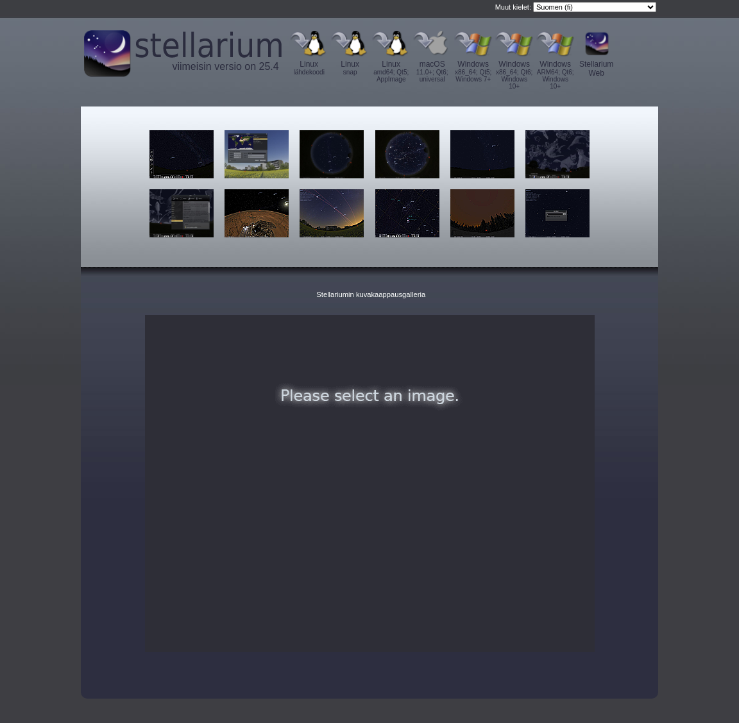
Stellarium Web (596, 69)
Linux (309, 68)
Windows (473, 71)
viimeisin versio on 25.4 (225, 66)
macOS (432, 71)
